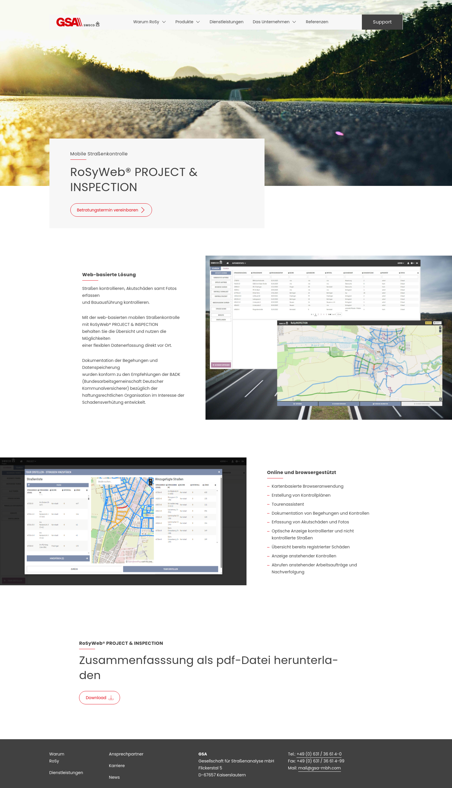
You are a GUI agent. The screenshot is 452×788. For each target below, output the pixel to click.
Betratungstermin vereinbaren (107, 210)
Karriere (117, 766)
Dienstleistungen (66, 773)
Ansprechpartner (126, 754)
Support (382, 22)
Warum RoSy (57, 757)
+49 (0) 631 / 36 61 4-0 (319, 754)
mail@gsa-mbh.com (319, 768)
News (114, 777)
